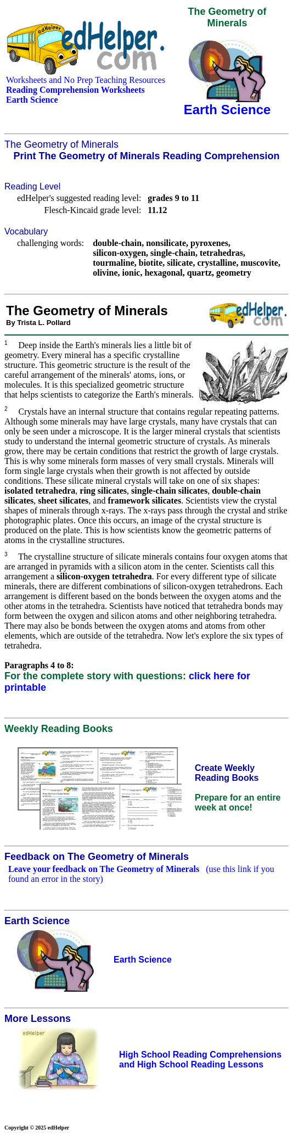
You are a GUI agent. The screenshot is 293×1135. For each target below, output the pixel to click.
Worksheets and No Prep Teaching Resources (85, 80)
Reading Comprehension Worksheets (75, 89)
